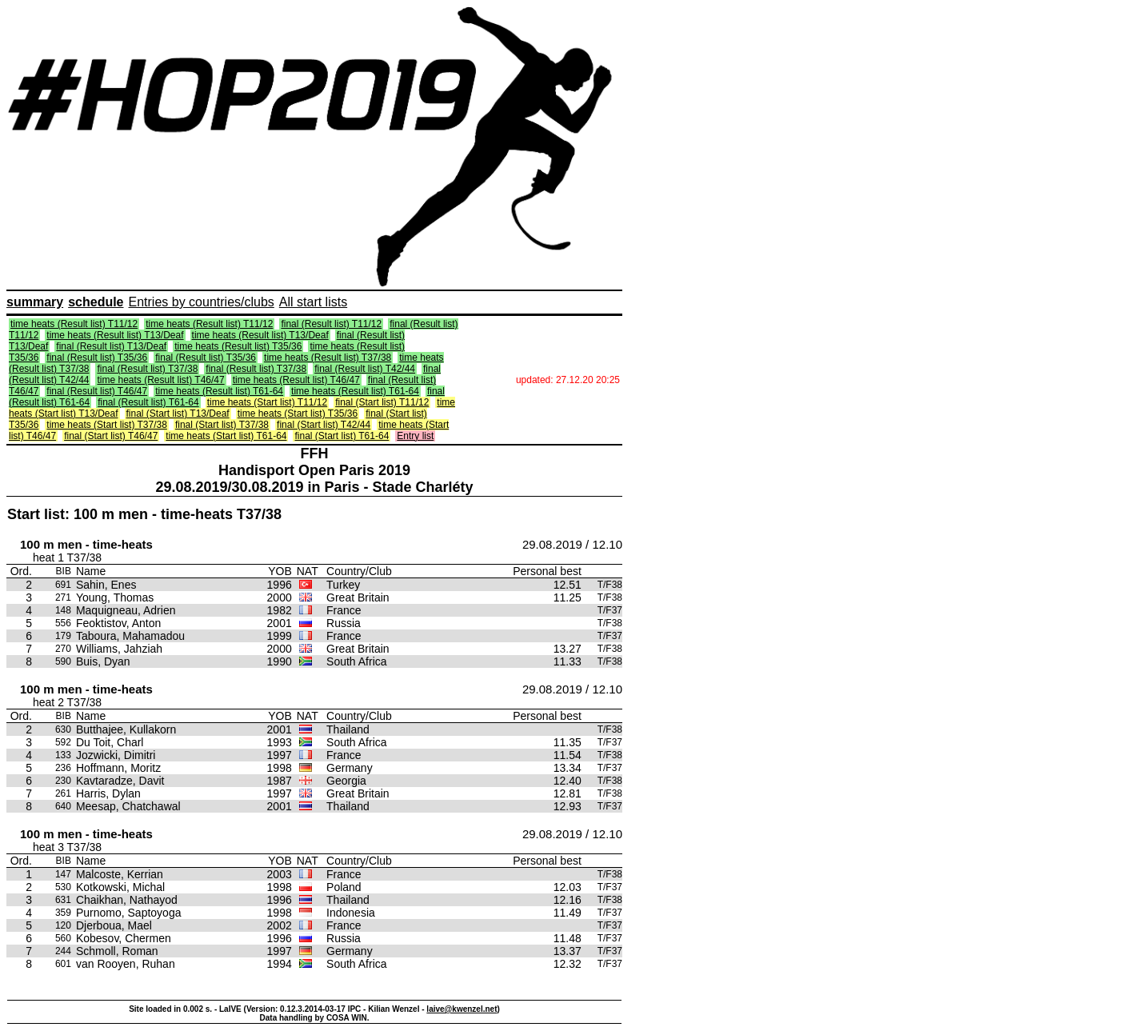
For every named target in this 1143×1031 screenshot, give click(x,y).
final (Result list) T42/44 (364, 368)
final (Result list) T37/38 (147, 368)
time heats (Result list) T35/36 (238, 346)
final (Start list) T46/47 (111, 436)
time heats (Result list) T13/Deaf (114, 335)
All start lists (313, 302)
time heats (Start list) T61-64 (226, 436)
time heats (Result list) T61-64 (219, 391)
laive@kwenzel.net (461, 1009)
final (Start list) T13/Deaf (178, 413)
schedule (95, 302)
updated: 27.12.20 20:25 (568, 380)
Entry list (415, 436)
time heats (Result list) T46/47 (160, 380)
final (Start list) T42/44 (323, 424)
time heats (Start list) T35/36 (298, 413)
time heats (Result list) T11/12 (74, 324)
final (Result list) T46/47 (96, 391)
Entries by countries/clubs (201, 302)
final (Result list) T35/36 (96, 357)
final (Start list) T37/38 (222, 424)
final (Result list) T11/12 (331, 324)
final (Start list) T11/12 (382, 402)
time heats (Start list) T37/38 (106, 424)
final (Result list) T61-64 (148, 402)
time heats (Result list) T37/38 (327, 357)
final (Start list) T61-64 (341, 436)
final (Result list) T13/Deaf (111, 346)
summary (34, 302)
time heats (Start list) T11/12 (267, 402)
